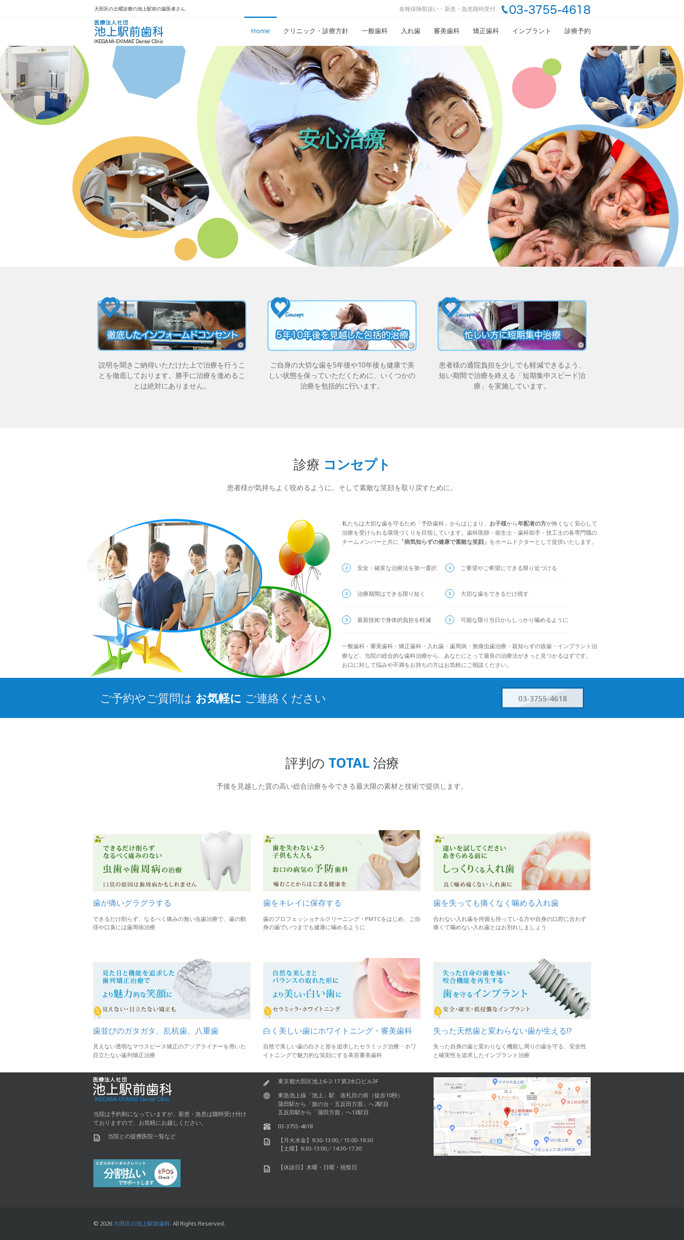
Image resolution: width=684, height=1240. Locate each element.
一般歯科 (375, 30)
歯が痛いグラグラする (132, 902)
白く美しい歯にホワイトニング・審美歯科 (337, 1030)
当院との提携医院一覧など (142, 1136)
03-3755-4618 (542, 702)
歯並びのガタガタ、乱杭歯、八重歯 (156, 1030)
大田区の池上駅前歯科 (141, 1223)
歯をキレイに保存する (302, 902)
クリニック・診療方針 (316, 30)
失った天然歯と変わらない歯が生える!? (502, 1030)
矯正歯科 (486, 30)
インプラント (531, 30)
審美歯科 (447, 30)
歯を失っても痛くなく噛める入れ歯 (496, 902)
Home (260, 30)
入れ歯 (411, 30)
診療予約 (577, 30)
